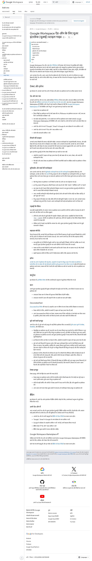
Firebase (28, 544)
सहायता (32, 11)
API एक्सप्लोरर (52, 522)
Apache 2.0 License (31, 454)
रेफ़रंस (19, 11)
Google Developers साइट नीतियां (65, 454)
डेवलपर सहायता (30, 524)
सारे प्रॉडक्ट (28, 550)
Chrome (28, 541)
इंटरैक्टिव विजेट (42, 280)
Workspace (14, 2)
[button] (11, 48)
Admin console (52, 513)
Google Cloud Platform (32, 547)
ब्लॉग (71, 513)
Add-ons (5, 8)
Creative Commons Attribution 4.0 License (65, 452)
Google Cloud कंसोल (53, 519)
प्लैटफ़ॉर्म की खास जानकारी (32, 515)
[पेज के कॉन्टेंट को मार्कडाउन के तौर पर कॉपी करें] (69, 37)
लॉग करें (88, 2)
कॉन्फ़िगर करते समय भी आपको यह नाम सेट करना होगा (51, 102)
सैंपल (26, 11)
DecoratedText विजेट (36, 307)
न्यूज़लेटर (72, 516)
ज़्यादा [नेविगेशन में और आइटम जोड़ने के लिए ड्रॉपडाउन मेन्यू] (44, 2)
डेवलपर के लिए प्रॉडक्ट (31, 518)
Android (28, 538)
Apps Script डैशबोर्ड (53, 516)
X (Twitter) (73, 519)
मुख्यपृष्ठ (31, 2)
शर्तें (27, 557)
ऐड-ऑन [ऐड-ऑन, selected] (38, 2)
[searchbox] (12, 17)
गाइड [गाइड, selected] (14, 11)
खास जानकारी (5, 11)
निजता (31, 557)
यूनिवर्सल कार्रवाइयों (51, 172)
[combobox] (61, 2)
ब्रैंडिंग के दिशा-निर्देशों (58, 416)
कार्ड (47, 174)
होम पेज (31, 29)
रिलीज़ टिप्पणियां (30, 521)
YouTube (72, 522)
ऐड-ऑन (50, 29)
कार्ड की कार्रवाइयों (63, 172)
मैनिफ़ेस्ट (56, 100)
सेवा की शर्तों (29, 527)
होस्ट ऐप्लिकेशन (54, 65)
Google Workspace (41, 29)
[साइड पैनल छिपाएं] (21, 558)
